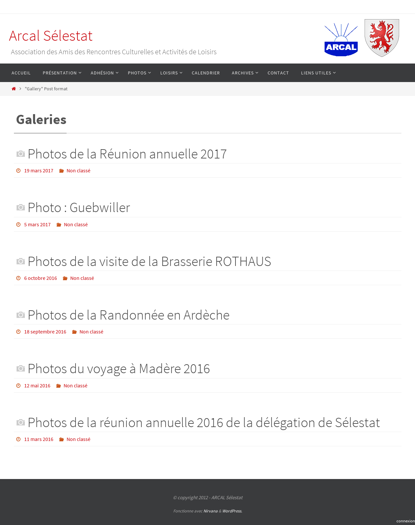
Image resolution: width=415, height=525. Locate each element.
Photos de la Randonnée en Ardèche (128, 314)
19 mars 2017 (38, 170)
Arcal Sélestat (50, 35)
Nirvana (210, 511)
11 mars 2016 (38, 439)
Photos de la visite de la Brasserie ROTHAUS (149, 261)
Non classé (78, 170)
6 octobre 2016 (40, 278)
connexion (405, 521)
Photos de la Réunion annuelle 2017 (127, 153)
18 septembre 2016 (45, 331)
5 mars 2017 (37, 224)
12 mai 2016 (37, 385)
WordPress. (232, 511)
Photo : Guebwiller (78, 207)
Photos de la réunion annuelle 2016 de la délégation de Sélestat (203, 422)
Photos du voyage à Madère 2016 (118, 368)
